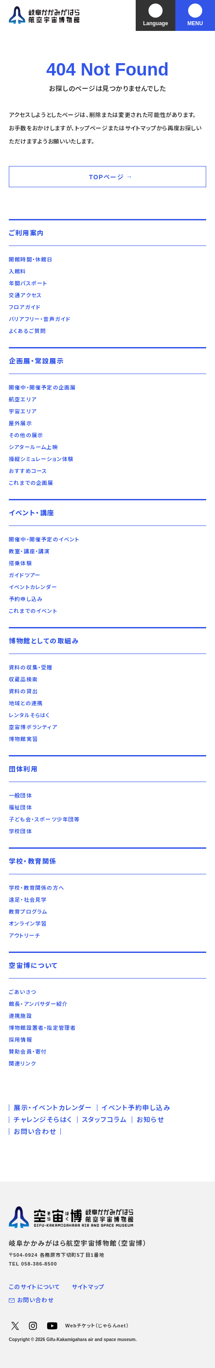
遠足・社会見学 (28, 900)
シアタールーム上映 (33, 447)
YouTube (52, 1325)
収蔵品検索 (23, 679)
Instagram (32, 1325)
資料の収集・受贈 (31, 668)
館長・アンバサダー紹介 (38, 1004)
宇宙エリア (23, 411)
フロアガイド (25, 307)
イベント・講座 (32, 513)
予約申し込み (26, 599)
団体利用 (23, 769)
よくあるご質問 (27, 331)
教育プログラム (28, 912)
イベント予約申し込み (136, 1107)
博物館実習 (23, 739)
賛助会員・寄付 (28, 1052)
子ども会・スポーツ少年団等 (44, 819)
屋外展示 (20, 423)
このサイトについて (35, 1287)
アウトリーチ (24, 936)
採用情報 (20, 1040)
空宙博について (33, 965)
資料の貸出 (23, 691)
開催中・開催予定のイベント (44, 540)
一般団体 (20, 796)
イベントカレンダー (33, 587)
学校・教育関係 (33, 861)
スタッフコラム (104, 1119)
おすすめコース (28, 471)
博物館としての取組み (44, 641)
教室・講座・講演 (29, 551)
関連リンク (22, 1064)
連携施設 (20, 1016)
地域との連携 (26, 703)
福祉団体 (20, 808)
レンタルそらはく (29, 715)
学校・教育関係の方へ (36, 888)
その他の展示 (26, 435)
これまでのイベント (33, 611)
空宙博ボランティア (33, 727)
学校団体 (20, 831)
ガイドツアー (25, 575)
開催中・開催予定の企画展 (42, 388)
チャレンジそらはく (43, 1119)
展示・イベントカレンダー (53, 1107)
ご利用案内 (26, 233)
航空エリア (23, 400)
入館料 (17, 271)
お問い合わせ (35, 1131)
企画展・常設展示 (36, 361)
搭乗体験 (20, 563)
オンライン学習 (28, 924)
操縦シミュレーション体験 (41, 459)
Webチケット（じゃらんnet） (97, 1325)
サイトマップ (88, 1287)
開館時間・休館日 (31, 260)
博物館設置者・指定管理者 (42, 1028)
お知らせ (150, 1119)
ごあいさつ (22, 992)
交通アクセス (25, 295)
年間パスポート (28, 283)
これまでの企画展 (31, 483)
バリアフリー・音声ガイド (39, 319)
